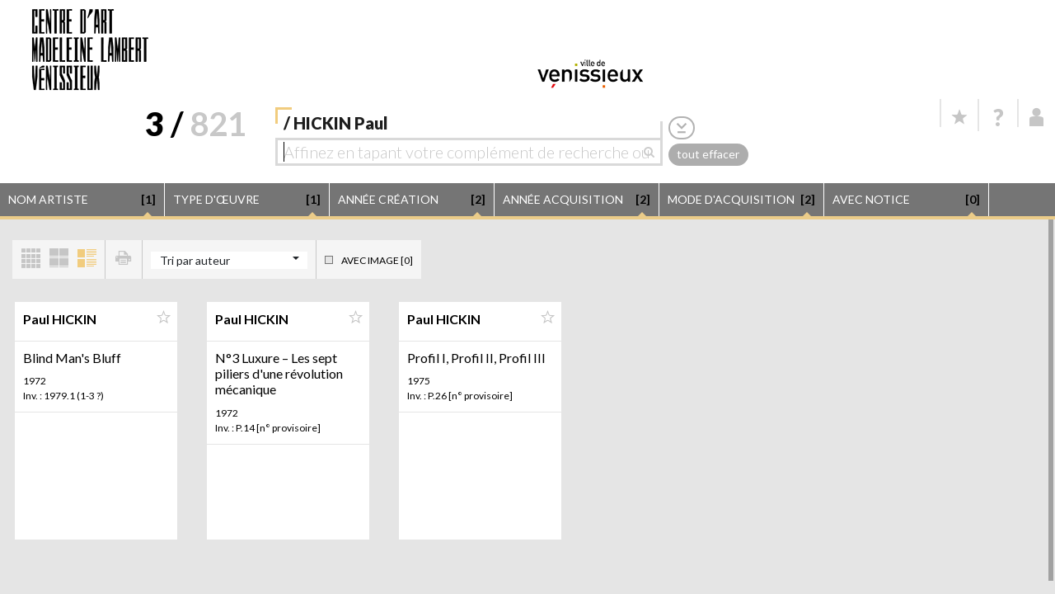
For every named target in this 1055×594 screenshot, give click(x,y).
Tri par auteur (195, 260)
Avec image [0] (377, 260)
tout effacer (708, 154)
